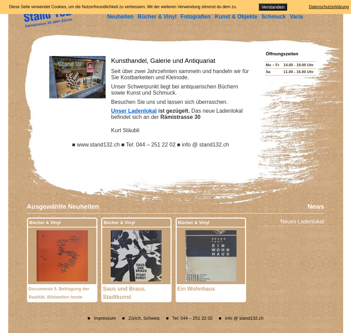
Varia (296, 16)
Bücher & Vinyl (157, 16)
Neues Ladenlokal (302, 221)
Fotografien (195, 16)
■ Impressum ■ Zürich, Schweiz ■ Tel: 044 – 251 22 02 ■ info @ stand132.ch (175, 318)
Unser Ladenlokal (134, 111)
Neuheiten (120, 16)
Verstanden (272, 7)
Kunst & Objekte (236, 16)
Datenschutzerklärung (329, 6)
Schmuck (273, 16)
